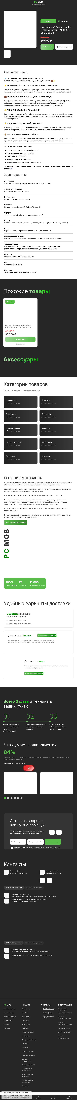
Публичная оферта (64, 1028)
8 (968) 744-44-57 (9, 731)
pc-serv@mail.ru (53, 873)
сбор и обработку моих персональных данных (45, 847)
